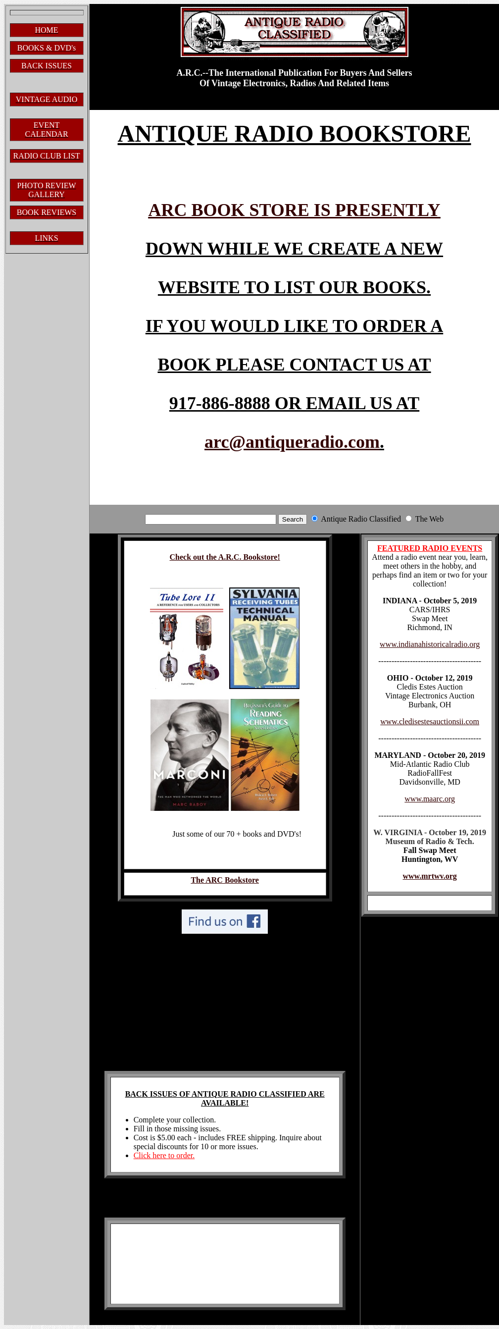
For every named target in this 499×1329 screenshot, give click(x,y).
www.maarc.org (429, 799)
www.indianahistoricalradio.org (430, 644)
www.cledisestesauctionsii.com (429, 721)
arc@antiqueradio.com (292, 442)
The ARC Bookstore (225, 880)
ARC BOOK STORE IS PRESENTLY (294, 210)
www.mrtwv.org (430, 876)
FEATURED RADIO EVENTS (429, 548)
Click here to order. (164, 1155)
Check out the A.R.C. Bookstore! (225, 557)
